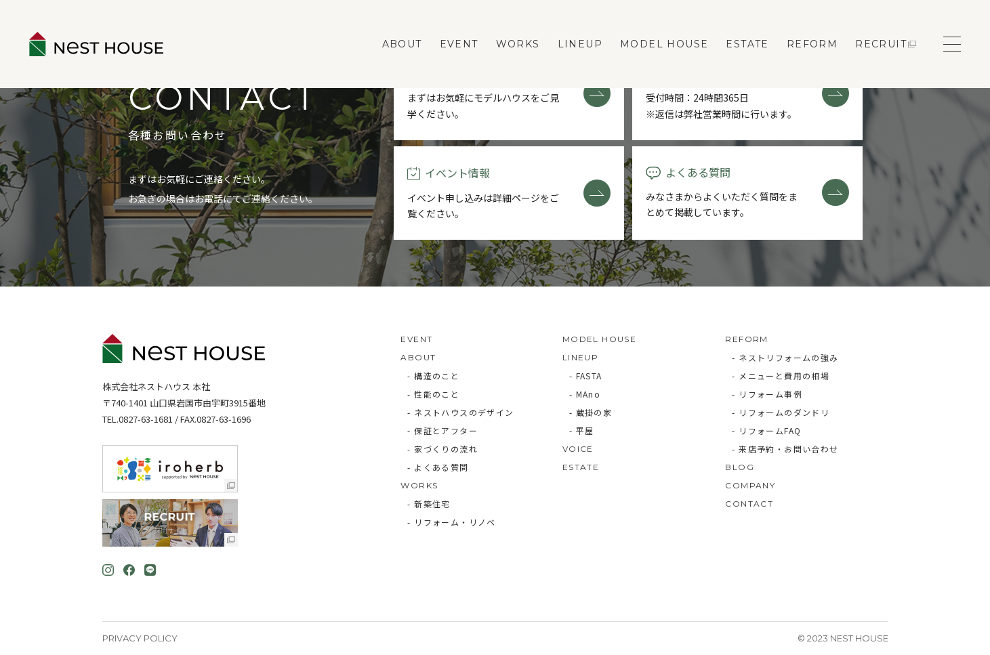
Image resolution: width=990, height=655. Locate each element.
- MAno (584, 394)
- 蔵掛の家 (590, 412)
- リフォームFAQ (766, 430)
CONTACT (749, 504)
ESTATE (747, 44)
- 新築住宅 (428, 503)
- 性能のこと (433, 394)
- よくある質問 (437, 467)
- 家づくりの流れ (442, 449)
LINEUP (580, 44)
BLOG (739, 467)
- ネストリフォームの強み (785, 357)
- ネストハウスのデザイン (460, 412)
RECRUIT (881, 44)
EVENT (459, 44)
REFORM (812, 44)
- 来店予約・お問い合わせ (785, 449)
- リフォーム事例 (767, 394)
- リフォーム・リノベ (451, 522)
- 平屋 (581, 430)
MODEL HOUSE (664, 44)
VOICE (578, 449)
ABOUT (402, 44)
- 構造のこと (433, 375)
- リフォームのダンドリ (780, 412)
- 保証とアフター (442, 430)
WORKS (518, 44)
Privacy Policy (140, 638)
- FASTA (585, 375)
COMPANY (750, 485)
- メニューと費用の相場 (780, 375)
